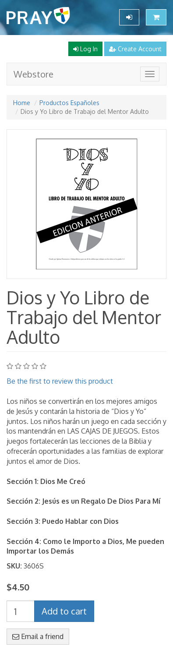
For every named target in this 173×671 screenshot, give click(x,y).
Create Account (135, 49)
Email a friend (38, 636)
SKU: (14, 566)
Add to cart (64, 611)
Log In (85, 49)
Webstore (33, 74)
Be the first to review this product (60, 381)
